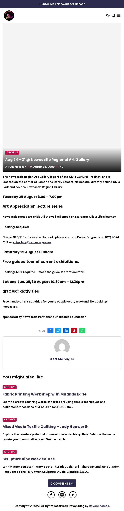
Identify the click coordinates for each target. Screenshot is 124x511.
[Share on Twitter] (58, 330)
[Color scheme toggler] (108, 15)
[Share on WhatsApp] (82, 330)
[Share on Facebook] (50, 330)
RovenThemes (99, 506)
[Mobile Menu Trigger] (119, 15)
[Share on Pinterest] (74, 330)
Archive (12, 152)
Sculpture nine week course (29, 459)
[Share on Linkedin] (66, 330)
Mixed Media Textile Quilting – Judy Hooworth (46, 426)
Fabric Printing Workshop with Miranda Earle (44, 394)
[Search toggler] (113, 15)
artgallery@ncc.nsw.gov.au (32, 242)
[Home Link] (9, 15)
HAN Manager (17, 167)
